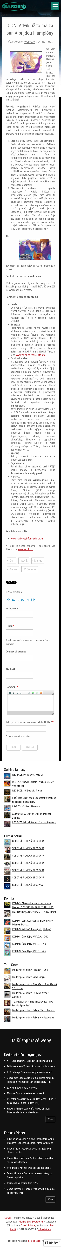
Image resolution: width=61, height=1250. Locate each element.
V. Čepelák (30, 569)
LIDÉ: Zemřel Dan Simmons (26, 806)
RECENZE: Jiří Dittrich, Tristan (27, 790)
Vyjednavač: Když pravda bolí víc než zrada (29, 1167)
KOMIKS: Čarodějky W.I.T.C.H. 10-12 (30, 936)
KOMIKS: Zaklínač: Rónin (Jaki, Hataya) (31, 929)
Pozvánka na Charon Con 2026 (22, 1183)
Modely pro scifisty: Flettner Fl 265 (30, 969)
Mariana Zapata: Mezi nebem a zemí (25, 1093)
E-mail (10, 626)
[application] (30, 702)
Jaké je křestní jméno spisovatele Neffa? (30, 722)
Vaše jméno (13, 608)
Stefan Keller (34, 1240)
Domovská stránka (16, 651)
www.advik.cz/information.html (27, 538)
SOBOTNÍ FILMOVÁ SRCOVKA (27, 884)
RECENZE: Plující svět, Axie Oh (27, 774)
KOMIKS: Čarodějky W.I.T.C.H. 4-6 (29, 951)
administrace (44, 1229)
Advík (24, 560)
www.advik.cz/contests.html (31, 355)
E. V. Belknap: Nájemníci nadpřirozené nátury (29, 1072)
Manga (38, 560)
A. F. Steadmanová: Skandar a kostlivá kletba (29, 1060)
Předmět (10, 669)
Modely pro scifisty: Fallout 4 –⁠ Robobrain (33, 1017)
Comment (12, 687)
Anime (13, 569)
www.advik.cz (25, 549)
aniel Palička (28, 1225)
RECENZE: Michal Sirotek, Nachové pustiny (34, 822)
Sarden (8, 1217)
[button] (10, 692)
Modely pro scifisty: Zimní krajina (29, 977)
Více (50, 1119)
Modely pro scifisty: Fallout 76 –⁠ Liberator (33, 1010)
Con (12, 560)
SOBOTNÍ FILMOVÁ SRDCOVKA (28, 841)
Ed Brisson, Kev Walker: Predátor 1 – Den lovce (31, 1066)
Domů (4, 14)
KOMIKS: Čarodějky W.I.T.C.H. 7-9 (29, 943)
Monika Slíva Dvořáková (31, 1221)
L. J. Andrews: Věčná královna (22, 1087)
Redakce (29, 42)
